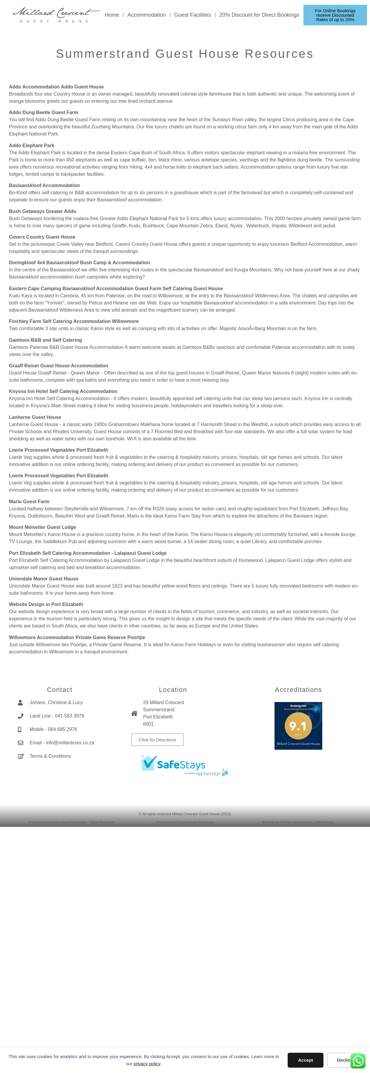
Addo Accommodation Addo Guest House (56, 190)
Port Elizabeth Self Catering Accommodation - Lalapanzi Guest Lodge (87, 656)
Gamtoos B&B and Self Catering (45, 443)
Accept (305, 1060)
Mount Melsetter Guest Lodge (42, 631)
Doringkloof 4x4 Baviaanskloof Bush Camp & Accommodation (79, 366)
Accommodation (146, 15)
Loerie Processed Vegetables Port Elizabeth (58, 554)
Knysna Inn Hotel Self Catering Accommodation (63, 495)
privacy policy (147, 1063)
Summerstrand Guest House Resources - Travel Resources (71, 822)
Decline (345, 1060)
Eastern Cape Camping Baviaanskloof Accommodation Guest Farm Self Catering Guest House (116, 392)
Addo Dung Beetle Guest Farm (43, 216)
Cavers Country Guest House (42, 341)
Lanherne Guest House (35, 521)
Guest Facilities (192, 15)
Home (112, 15)
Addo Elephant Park (31, 249)
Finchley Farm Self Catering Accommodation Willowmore (74, 425)
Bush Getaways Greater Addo (42, 315)
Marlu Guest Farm (29, 605)
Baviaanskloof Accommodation (44, 289)
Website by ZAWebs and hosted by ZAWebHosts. (298, 822)
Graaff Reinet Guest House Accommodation (58, 469)
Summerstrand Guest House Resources (185, 822)
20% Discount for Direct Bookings (259, 15)
